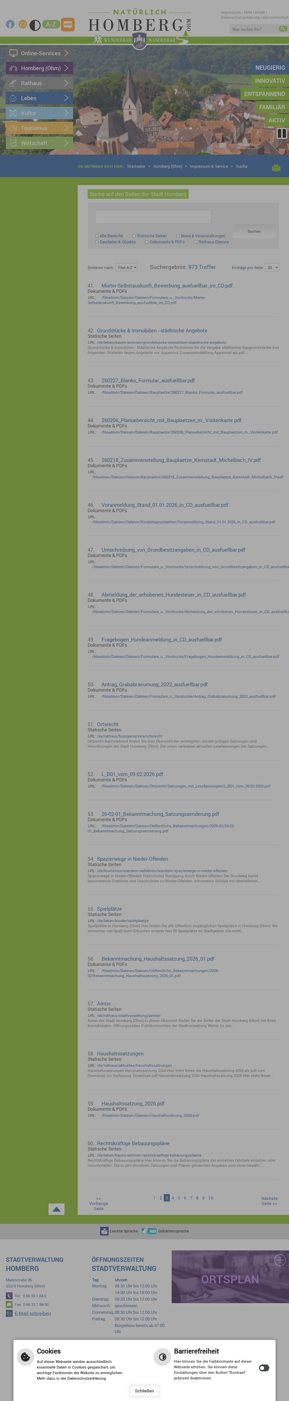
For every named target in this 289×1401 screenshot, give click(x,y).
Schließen (144, 1391)
